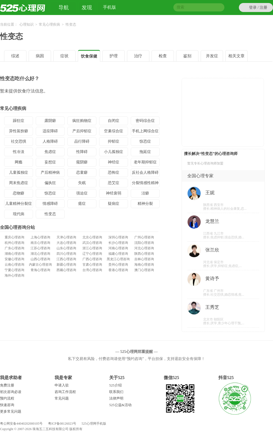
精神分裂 (145, 204)
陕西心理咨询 (144, 254)
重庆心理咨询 (14, 237)
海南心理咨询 (144, 264)
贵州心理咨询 (118, 264)
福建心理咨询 (118, 254)
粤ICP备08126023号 (62, 423)
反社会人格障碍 (145, 172)
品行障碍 (82, 141)
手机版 (109, 8)
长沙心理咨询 (118, 243)
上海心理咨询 (40, 237)
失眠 (82, 183)
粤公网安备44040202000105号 (21, 423)
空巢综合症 (113, 131)
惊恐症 (145, 141)
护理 (113, 56)
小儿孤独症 (113, 152)
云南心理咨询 (14, 264)
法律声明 (116, 398)
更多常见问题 (10, 411)
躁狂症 (18, 121)
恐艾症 (113, 183)
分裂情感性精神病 (145, 184)
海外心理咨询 (14, 275)
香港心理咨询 (118, 270)
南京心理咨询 (40, 243)
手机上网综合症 (145, 131)
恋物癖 (18, 193)
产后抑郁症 (81, 131)
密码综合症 (145, 121)
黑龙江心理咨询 (118, 259)
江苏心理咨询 (40, 248)
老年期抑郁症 (145, 162)
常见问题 (62, 398)
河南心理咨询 (118, 248)
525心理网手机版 (94, 423)
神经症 (113, 162)
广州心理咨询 (144, 237)
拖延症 (145, 152)
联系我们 (116, 392)
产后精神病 (50, 172)
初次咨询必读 (10, 392)
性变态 (11, 36)
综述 (15, 56)
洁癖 (145, 193)
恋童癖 (82, 172)
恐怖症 (113, 172)
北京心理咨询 (92, 237)
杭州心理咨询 (14, 243)
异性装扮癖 (18, 131)
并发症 (212, 56)
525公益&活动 (120, 405)
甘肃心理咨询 (92, 264)
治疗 (138, 56)
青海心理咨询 (40, 270)
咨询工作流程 (65, 392)
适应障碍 (50, 131)
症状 (64, 56)
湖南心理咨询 (14, 254)
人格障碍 (50, 141)
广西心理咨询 (92, 259)
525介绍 (115, 385)
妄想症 (50, 162)
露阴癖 (50, 121)
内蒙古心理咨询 (40, 264)
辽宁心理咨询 (92, 254)
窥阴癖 (82, 162)
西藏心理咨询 (66, 270)
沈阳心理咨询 (144, 243)
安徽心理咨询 (14, 259)
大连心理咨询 (66, 243)
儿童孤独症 (18, 172)
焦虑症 (50, 152)
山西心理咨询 (40, 259)
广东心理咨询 (14, 248)
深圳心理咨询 (118, 237)
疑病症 (113, 204)
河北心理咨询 (144, 248)
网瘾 (18, 162)
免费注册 (7, 385)
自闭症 (113, 121)
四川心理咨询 (66, 254)
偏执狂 (50, 183)
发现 (87, 7)
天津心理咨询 (66, 237)
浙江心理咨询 (92, 248)
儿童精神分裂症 (18, 204)
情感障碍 (50, 204)
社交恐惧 (18, 141)
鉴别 (187, 56)
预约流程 (7, 398)
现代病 (18, 214)
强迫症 (82, 193)
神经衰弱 (113, 193)
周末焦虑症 (18, 183)
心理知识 (26, 24)
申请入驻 (62, 385)
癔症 (82, 204)
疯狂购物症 (81, 121)
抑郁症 (113, 141)
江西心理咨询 (66, 259)
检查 (163, 56)
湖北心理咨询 (40, 254)
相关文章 (236, 56)
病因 (40, 56)
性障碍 (82, 152)
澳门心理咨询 (144, 270)
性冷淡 (18, 152)
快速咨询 (7, 405)
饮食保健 (89, 56)
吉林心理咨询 (144, 259)
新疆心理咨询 (66, 264)
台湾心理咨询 (92, 270)
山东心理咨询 (66, 248)
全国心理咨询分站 (17, 227)
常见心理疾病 (49, 24)
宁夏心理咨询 (14, 270)
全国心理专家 (200, 175)
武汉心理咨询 (92, 243)
